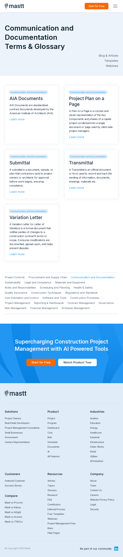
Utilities (94, 456)
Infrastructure (97, 442)
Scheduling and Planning (55, 287)
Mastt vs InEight (13, 512)
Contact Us (96, 490)
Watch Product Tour (77, 362)
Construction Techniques (46, 292)
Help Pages (54, 532)
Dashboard (53, 427)
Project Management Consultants (22, 427)
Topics (51, 485)
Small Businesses (14, 432)
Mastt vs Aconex (13, 516)
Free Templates (56, 514)
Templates (111, 60)
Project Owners (13, 418)
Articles (51, 480)
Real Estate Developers (17, 423)
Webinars (112, 66)
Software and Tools (54, 297)
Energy (94, 427)
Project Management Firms (62, 523)
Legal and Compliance (38, 282)
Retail (93, 451)
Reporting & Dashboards (49, 303)
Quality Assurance (16, 292)
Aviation (94, 418)
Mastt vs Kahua (13, 507)
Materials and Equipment (70, 282)
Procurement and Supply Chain (48, 277)
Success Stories (13, 485)
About (93, 480)
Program (52, 423)
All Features (54, 456)
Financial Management (44, 308)
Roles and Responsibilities (20, 287)
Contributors (54, 504)
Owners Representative (17, 442)
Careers (94, 495)
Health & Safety (83, 287)
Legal (93, 504)
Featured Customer (15, 480)
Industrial (94, 437)
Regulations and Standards (81, 292)
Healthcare (96, 432)
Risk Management (15, 308)
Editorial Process (56, 509)
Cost (50, 432)
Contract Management (81, 303)
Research (53, 495)
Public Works (97, 446)
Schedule (53, 442)
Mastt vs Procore (14, 502)
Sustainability (13, 282)
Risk (50, 437)
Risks (50, 528)
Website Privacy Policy (102, 499)
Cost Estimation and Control (22, 297)
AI (48, 451)
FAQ (50, 499)
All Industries (96, 461)
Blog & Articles (108, 55)
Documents (53, 446)
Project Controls (15, 277)
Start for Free (97, 6)
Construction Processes (84, 297)
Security (94, 509)
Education (95, 423)
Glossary (52, 490)
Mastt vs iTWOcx (14, 521)
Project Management (17, 303)
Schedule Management (76, 308)
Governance (106, 303)
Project (51, 418)
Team (93, 485)
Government (11, 437)
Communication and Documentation (93, 277)
